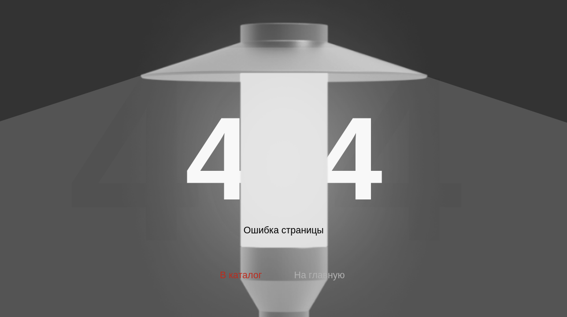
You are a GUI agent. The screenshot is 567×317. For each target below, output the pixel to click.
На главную (319, 275)
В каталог (241, 275)
